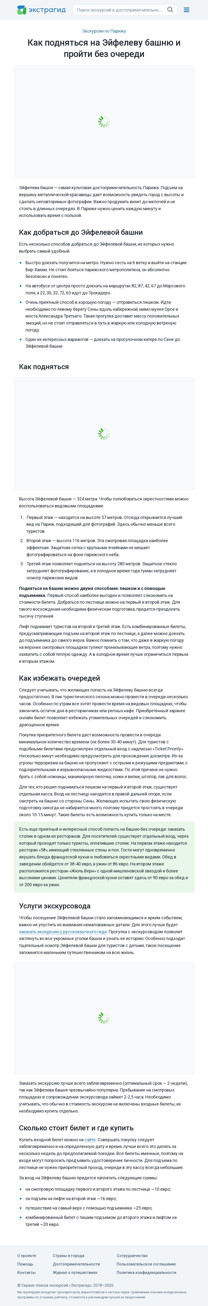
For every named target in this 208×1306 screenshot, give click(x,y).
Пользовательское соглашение (146, 1264)
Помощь (25, 1264)
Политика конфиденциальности (146, 1272)
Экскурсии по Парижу (104, 31)
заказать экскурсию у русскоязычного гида (63, 931)
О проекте (26, 1255)
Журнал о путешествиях (75, 1272)
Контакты (26, 1272)
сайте (90, 1139)
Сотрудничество (132, 1255)
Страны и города (68, 1255)
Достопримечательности (76, 1264)
